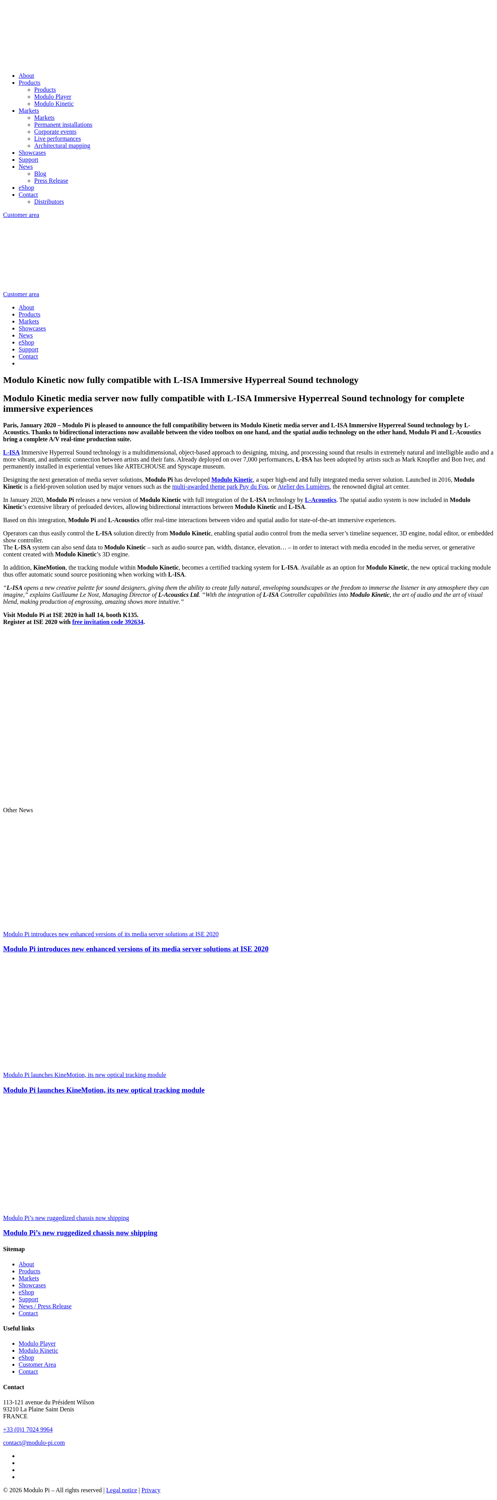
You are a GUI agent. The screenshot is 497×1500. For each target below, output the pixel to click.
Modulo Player (52, 96)
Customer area (21, 215)
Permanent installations (63, 124)
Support (28, 159)
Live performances (57, 138)
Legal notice (121, 1490)
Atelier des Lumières (304, 486)
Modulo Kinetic (54, 103)
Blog (40, 173)
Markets (29, 110)
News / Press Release (45, 1306)
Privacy (150, 1490)
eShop (26, 187)
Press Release (51, 180)
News (26, 166)
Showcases (32, 152)
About (26, 75)
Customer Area (37, 1364)
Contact (28, 194)
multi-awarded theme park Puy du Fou (220, 486)
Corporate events (55, 131)
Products (29, 82)
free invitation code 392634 (107, 622)
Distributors (49, 201)
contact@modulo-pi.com (34, 1442)
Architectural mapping (62, 145)
